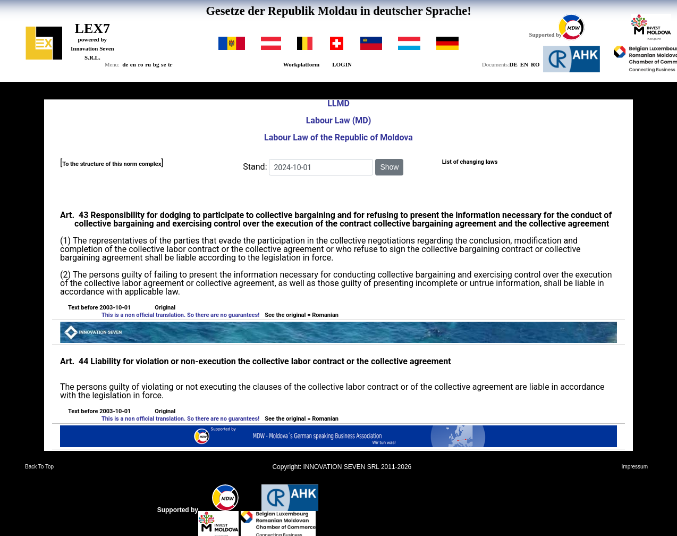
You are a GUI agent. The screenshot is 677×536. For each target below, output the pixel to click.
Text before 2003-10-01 (99, 308)
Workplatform (301, 64)
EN (524, 64)
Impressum (635, 467)
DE (513, 64)
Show (389, 167)
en (133, 64)
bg (156, 64)
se (163, 64)
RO (535, 64)
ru (148, 64)
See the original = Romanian (301, 315)
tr (170, 64)
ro (140, 64)
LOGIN (342, 64)
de (125, 64)
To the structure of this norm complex (111, 164)
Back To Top (39, 467)
